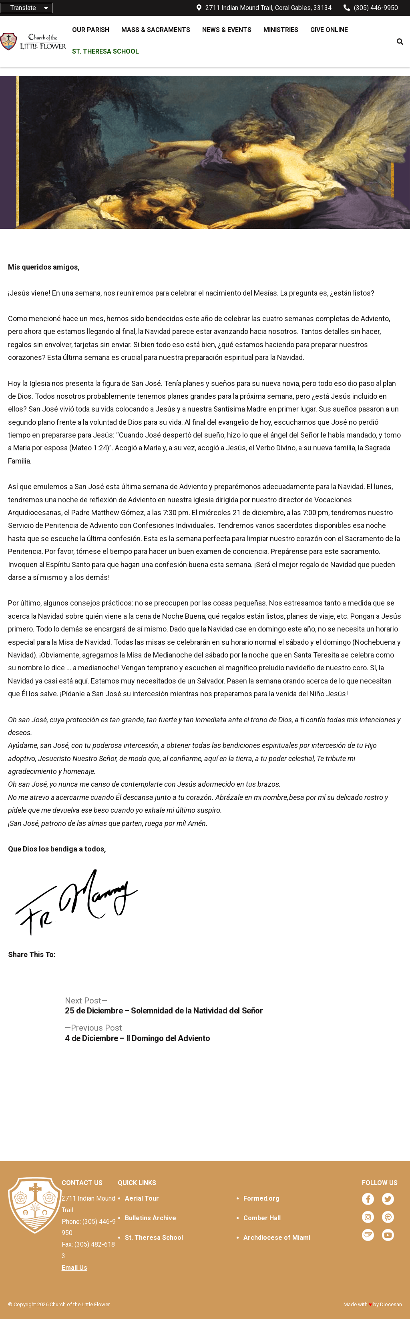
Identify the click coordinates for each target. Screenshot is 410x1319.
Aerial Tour (142, 1198)
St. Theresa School (154, 1237)
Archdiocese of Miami (276, 1237)
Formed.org (261, 1198)
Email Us (74, 1267)
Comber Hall (262, 1218)
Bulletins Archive (150, 1218)
